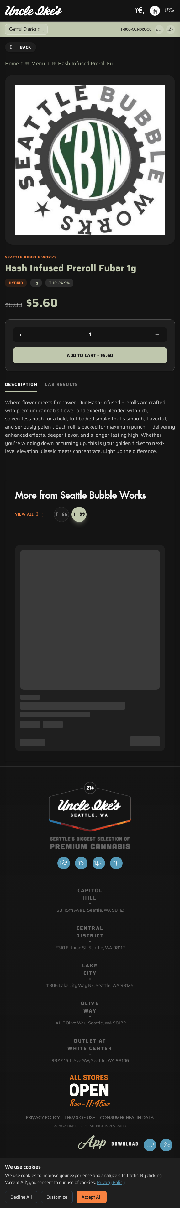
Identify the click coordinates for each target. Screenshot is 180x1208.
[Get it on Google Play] (170, 29)
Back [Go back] (20, 47)
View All (29, 514)
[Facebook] (63, 863)
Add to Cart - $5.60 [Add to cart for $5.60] (90, 355)
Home (12, 63)
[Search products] (140, 11)
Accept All (92, 1197)
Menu (38, 63)
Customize (56, 1197)
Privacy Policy (111, 1182)
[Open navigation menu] (168, 11)
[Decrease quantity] (23, 335)
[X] (81, 863)
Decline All (21, 1197)
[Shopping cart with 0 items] (155, 11)
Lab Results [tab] (61, 384)
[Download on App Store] (159, 29)
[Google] (116, 863)
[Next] (79, 514)
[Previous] (61, 514)
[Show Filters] (26, 29)
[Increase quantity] (157, 335)
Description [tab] (21, 384)
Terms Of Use (80, 1118)
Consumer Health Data (127, 1118)
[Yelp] (99, 863)
